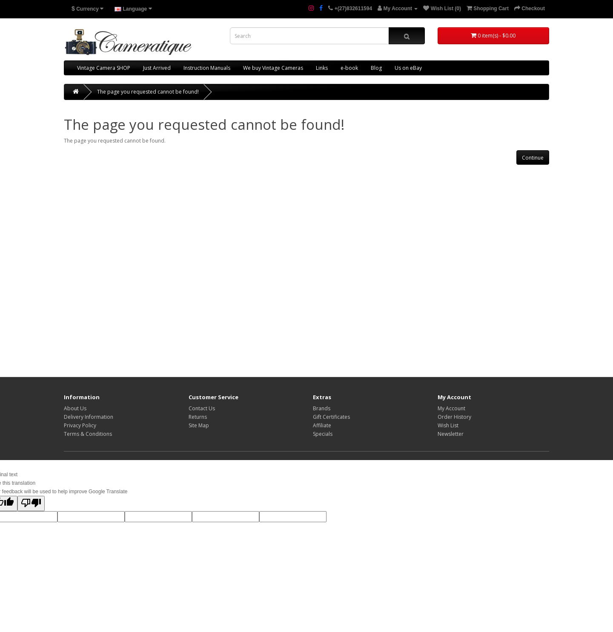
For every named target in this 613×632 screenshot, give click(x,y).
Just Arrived (157, 67)
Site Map (199, 425)
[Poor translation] (31, 503)
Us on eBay (408, 67)
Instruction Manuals (206, 67)
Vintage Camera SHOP (103, 67)
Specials (322, 434)
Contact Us (202, 408)
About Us (75, 408)
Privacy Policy (80, 425)
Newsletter (451, 434)
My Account (451, 408)
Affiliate (322, 425)
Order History (454, 416)
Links (322, 67)
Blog (376, 67)
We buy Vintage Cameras (273, 67)
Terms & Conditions (88, 434)
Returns (198, 416)
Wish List (448, 425)
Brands (321, 408)
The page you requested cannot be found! (148, 91)
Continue (533, 157)
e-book (349, 67)
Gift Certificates (331, 416)
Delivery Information (88, 416)
